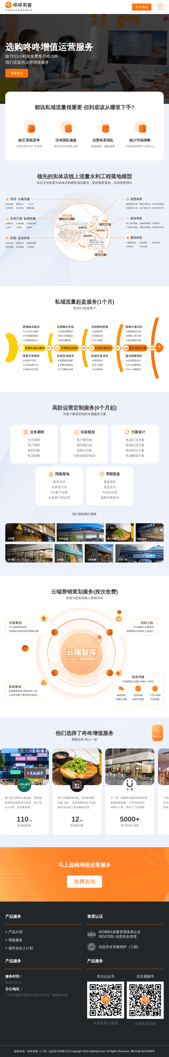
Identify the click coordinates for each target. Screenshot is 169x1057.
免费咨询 (17, 73)
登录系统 (142, 7)
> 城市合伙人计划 (19, 948)
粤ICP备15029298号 (143, 1051)
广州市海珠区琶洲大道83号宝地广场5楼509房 (36, 995)
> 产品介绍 (13, 932)
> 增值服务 (13, 940)
